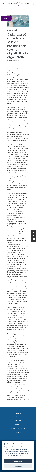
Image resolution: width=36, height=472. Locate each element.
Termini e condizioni (18, 428)
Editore (18, 413)
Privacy (18, 432)
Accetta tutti (18, 461)
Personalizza (18, 466)
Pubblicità (18, 421)
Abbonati (18, 425)
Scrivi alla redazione (18, 417)
